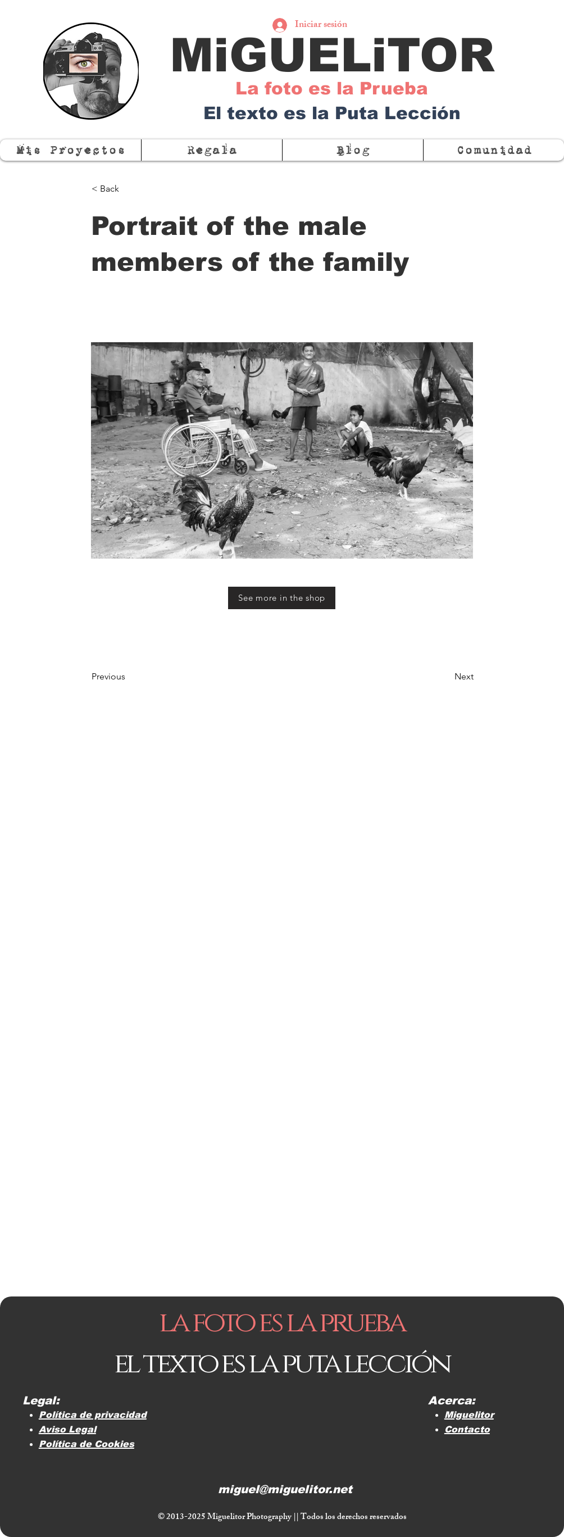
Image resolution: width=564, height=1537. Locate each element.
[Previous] (129, 676)
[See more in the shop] (281, 598)
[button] (493, 150)
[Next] (445, 676)
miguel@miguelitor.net (285, 1489)
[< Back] (129, 189)
